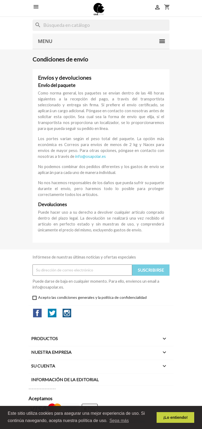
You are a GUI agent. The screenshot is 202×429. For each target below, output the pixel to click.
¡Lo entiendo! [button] (175, 417)
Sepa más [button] (119, 420)
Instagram (67, 313)
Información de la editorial (65, 379)
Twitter (52, 313)
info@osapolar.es (90, 156)
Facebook (37, 313)
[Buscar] (101, 25)
